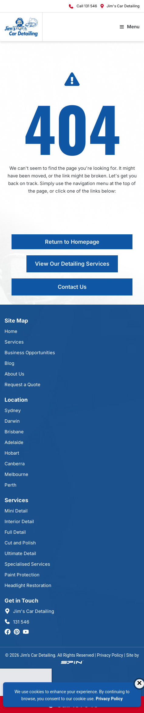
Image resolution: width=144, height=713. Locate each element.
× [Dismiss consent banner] (139, 683)
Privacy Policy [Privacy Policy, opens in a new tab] (109, 698)
